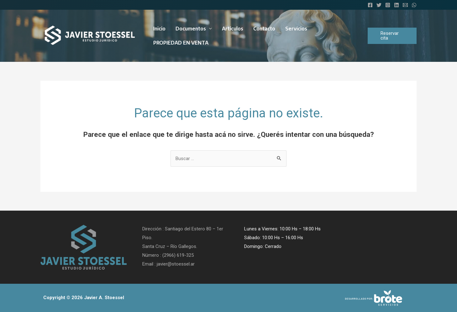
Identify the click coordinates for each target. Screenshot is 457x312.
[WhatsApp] (414, 5)
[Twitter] (378, 5)
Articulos (232, 28)
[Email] (405, 5)
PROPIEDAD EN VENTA (180, 43)
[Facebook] (370, 5)
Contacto (264, 28)
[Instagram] (387, 5)
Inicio (159, 28)
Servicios (296, 28)
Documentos (191, 28)
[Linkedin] (396, 5)
